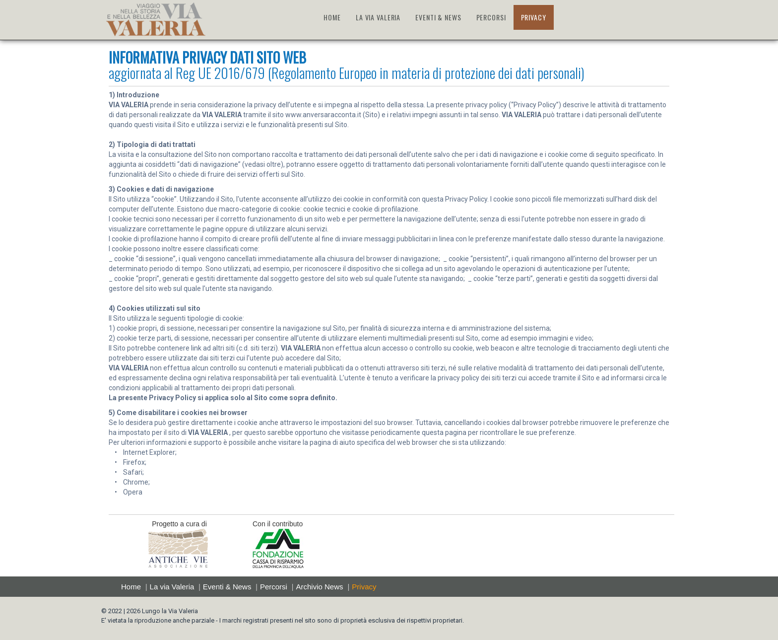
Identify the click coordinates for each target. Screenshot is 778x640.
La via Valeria (172, 586)
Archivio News (319, 586)
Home (131, 586)
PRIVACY (533, 17)
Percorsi (273, 586)
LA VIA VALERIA (378, 17)
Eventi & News (227, 586)
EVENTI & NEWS (438, 17)
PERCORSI (491, 17)
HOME (332, 17)
